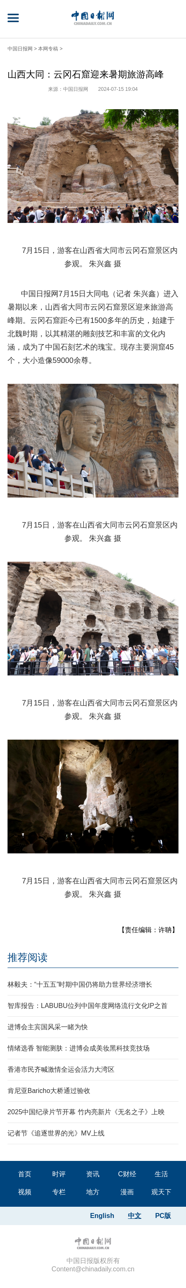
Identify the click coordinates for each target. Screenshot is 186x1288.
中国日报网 (20, 49)
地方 (92, 1191)
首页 (24, 1174)
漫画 (127, 1191)
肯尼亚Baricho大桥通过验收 (49, 1090)
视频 (24, 1191)
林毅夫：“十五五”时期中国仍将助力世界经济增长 (80, 984)
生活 (161, 1174)
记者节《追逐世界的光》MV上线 (56, 1133)
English (102, 1215)
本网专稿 (48, 49)
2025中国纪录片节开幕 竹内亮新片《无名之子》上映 (86, 1111)
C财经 (127, 1174)
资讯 (92, 1174)
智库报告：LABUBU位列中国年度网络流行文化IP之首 (88, 1005)
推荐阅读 (28, 957)
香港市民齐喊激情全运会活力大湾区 (61, 1069)
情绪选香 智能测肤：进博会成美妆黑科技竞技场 (79, 1048)
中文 (134, 1215)
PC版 (163, 1215)
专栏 (59, 1191)
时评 (59, 1174)
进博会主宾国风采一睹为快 (48, 1026)
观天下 (161, 1191)
